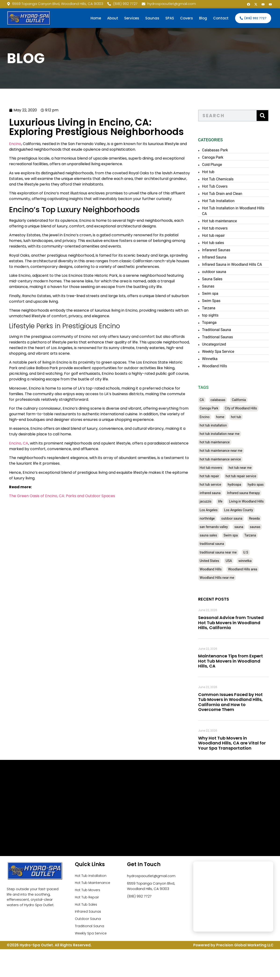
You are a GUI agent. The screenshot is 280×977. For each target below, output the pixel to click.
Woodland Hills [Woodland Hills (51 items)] (220, 569)
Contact (221, 18)
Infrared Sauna (223, 257)
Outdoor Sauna (88, 921)
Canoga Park (222, 157)
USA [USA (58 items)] (238, 561)
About (112, 18)
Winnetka (219, 359)
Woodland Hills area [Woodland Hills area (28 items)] (251, 569)
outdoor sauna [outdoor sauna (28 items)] (240, 518)
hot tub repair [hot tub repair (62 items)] (218, 476)
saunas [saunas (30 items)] (264, 527)
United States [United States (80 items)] (218, 561)
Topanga (218, 322)
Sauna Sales (221, 279)
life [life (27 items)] (229, 501)
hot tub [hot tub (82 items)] (245, 417)
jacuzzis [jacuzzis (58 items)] (215, 501)
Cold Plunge (221, 164)
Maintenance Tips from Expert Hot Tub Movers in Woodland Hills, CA (239, 661)
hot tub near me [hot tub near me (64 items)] (249, 468)
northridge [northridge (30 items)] (216, 518)
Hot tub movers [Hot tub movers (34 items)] (220, 468)
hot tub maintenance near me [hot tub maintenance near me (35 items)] (230, 450)
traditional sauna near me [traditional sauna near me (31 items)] (227, 552)
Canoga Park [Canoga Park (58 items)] (218, 408)
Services (131, 18)
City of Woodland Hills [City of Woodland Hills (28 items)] (250, 408)
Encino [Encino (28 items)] (214, 417)
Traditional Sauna (225, 330)
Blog (203, 18)
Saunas (152, 18)
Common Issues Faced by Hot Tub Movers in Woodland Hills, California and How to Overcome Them (239, 702)
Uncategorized (223, 344)
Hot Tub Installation (227, 201)
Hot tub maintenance (228, 221)
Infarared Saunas (225, 250)
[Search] (271, 115)
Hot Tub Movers (88, 891)
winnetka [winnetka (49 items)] (254, 561)
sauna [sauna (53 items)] (248, 527)
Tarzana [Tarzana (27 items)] (259, 535)
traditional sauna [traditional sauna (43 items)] (221, 544)
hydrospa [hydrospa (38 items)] (243, 484)
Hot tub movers (224, 228)
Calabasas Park (224, 150)
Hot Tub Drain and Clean (231, 193)
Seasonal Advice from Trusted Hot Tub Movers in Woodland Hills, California (240, 623)
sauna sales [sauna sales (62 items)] (217, 535)
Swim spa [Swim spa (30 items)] (240, 535)
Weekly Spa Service (227, 351)
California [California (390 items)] (248, 400)
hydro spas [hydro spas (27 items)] (265, 484)
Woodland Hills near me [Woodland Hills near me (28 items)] (226, 578)
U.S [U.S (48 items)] (254, 552)
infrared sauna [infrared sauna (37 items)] (219, 493)
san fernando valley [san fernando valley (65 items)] (223, 527)
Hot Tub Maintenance (93, 883)
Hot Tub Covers (224, 186)
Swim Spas (220, 301)
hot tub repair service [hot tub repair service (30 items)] (250, 476)
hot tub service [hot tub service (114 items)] (219, 484)
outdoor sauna (223, 272)
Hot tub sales (222, 243)
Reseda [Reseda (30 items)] (263, 518)
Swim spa (219, 293)
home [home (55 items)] (229, 417)
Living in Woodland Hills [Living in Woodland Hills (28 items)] (255, 501)
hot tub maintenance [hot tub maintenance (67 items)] (224, 442)
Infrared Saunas (88, 913)
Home (96, 18)
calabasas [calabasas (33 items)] (227, 400)
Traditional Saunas (226, 337)
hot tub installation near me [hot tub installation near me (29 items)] (229, 434)
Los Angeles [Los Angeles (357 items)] (218, 510)
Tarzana (218, 308)
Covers (186, 18)
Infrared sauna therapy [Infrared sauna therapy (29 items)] (252, 493)
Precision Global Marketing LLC (244, 948)
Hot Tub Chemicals (227, 179)
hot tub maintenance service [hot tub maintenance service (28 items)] (229, 459)
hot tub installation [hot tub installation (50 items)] (222, 425)
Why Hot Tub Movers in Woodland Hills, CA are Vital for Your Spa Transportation (241, 743)
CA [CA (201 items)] (211, 400)
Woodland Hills (223, 366)
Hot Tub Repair (87, 898)
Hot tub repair (222, 235)
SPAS (169, 18)
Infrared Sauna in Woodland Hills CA (241, 264)
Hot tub (217, 172)
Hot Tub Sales (86, 906)
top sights (219, 315)
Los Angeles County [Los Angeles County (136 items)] (247, 510)
